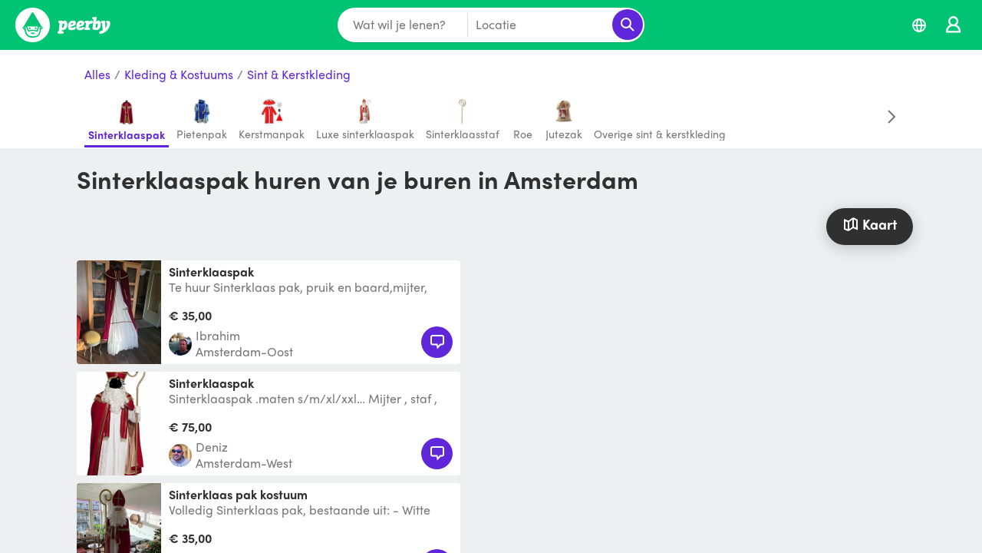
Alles (97, 75)
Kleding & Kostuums (178, 75)
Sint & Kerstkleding (299, 75)
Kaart (869, 223)
